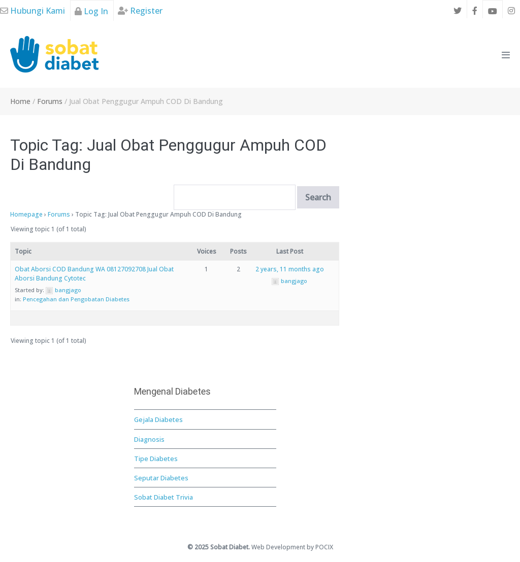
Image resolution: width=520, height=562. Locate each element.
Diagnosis (149, 439)
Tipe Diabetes (156, 458)
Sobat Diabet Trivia (163, 497)
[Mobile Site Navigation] (506, 55)
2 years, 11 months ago (289, 269)
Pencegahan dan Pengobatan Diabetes (76, 299)
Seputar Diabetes (161, 477)
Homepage (26, 214)
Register (140, 10)
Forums (59, 214)
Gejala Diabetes (158, 419)
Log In (91, 11)
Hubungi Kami (32, 10)
